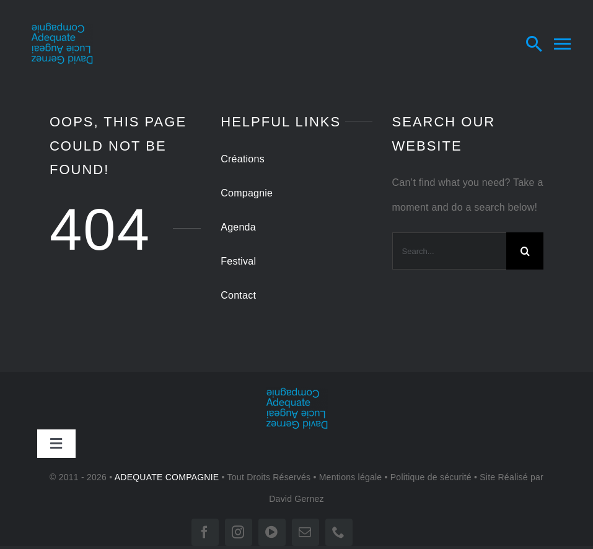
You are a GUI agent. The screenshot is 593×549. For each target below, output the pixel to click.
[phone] (339, 532)
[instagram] (238, 532)
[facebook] (205, 532)
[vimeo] (272, 532)
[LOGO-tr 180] (62, 27)
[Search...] (449, 251)
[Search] (524, 251)
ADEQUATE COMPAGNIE (167, 477)
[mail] (305, 532)
